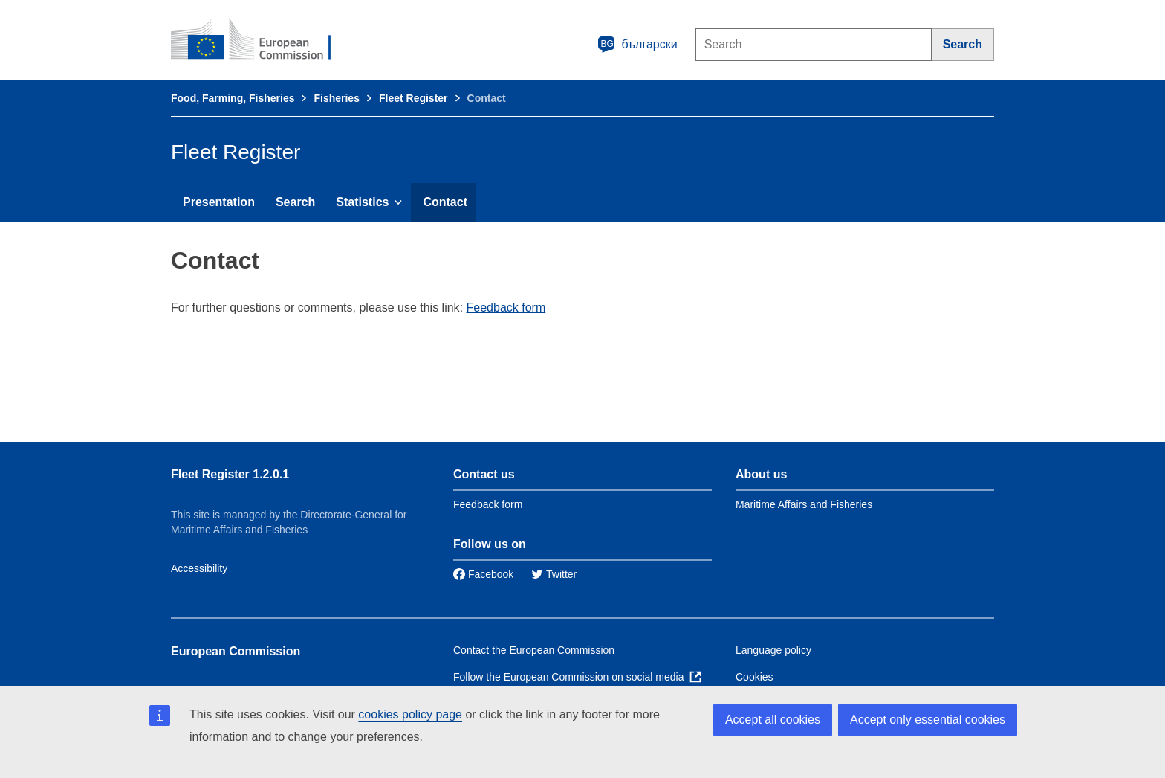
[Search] (963, 44)
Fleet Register (413, 98)
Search (295, 202)
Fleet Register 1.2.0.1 (230, 474)
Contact (445, 202)
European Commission (235, 651)
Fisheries (336, 98)
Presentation (219, 202)
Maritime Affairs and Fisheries (804, 504)
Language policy (773, 650)
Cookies (754, 677)
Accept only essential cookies (927, 719)
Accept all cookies (772, 719)
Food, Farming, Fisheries (232, 98)
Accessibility (199, 568)
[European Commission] (261, 40)
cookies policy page (410, 714)
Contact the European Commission (533, 650)
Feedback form (506, 307)
